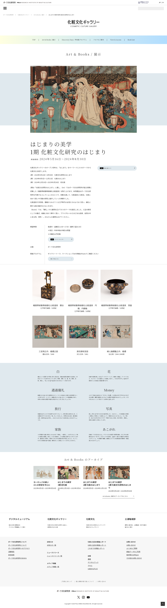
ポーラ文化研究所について (17, 546)
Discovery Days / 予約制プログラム (74, 40)
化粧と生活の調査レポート (97, 546)
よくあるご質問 (131, 549)
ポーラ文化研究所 (8, 15)
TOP (33, 40)
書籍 (89, 560)
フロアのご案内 (98, 40)
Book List (131, 40)
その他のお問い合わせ (134, 559)
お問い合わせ (131, 546)
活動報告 (11, 552)
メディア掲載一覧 (53, 567)
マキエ (90, 566)
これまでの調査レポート (96, 549)
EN (163, 2)
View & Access (115, 40)
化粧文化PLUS (93, 569)
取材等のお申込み (132, 556)
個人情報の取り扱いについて (85, 582)
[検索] (153, 9)
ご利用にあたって (66, 582)
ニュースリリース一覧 (54, 556)
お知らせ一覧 (51, 546)
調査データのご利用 (133, 552)
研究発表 (11, 556)
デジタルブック (93, 563)
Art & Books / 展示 (39, 15)
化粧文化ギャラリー (23, 15)
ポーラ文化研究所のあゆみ (17, 559)
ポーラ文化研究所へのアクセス (19, 549)
